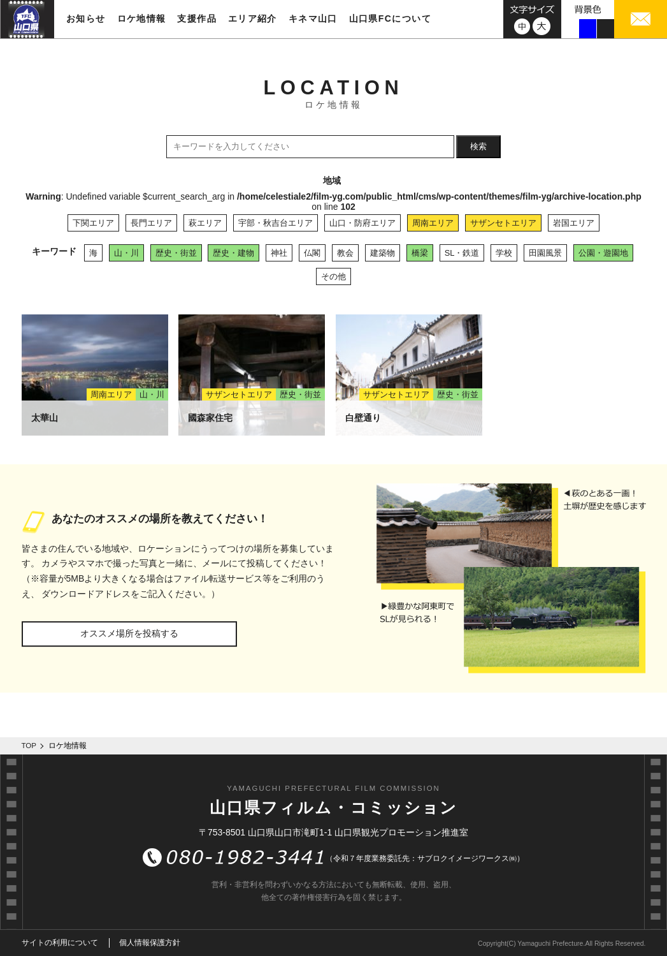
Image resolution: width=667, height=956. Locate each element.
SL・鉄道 (462, 253)
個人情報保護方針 (149, 942)
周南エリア (433, 223)
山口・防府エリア (362, 223)
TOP (29, 745)
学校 (504, 253)
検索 (478, 146)
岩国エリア (573, 223)
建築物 (382, 253)
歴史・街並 (176, 253)
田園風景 (545, 253)
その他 (333, 276)
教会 (345, 253)
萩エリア (205, 223)
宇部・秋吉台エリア (275, 223)
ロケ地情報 (141, 18)
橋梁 (420, 253)
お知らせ (86, 18)
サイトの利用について (60, 942)
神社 (279, 253)
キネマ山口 (313, 18)
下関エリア (93, 223)
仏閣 (312, 253)
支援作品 (197, 18)
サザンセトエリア (503, 223)
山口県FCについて (390, 18)
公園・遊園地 (603, 253)
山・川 (126, 253)
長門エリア (151, 223)
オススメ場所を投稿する (129, 633)
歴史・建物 (233, 253)
